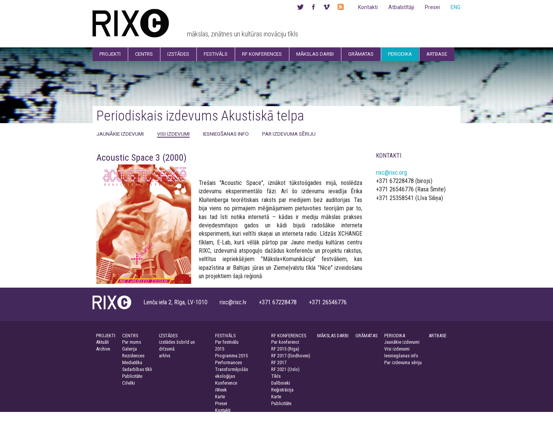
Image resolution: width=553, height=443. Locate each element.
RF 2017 (278, 362)
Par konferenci (285, 342)
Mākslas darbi (315, 54)
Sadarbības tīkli (137, 369)
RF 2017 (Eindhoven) (290, 355)
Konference (226, 383)
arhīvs (164, 355)
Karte (220, 396)
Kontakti (368, 7)
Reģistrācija (282, 390)
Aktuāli (102, 342)
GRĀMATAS (366, 335)
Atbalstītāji (401, 7)
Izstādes (178, 54)
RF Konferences (262, 54)
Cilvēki (128, 383)
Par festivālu (227, 342)
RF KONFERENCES (288, 335)
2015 (219, 349)
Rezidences (133, 355)
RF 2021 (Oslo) (285, 369)
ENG (455, 7)
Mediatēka (132, 362)
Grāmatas (361, 54)
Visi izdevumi (173, 134)
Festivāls (216, 54)
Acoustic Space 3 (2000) (141, 157)
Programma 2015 (231, 355)
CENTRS (130, 335)
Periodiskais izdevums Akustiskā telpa (200, 116)
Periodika (400, 54)
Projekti (110, 54)
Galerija (129, 349)
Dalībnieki (280, 383)
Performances (228, 362)
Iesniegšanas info (226, 134)
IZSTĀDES (168, 335)
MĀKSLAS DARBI (333, 335)
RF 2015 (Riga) (285, 349)
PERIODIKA (394, 335)
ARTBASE (437, 335)
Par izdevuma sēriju (289, 134)
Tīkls (276, 376)
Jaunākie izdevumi (120, 134)
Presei (432, 7)
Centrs (144, 54)
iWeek (221, 390)
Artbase (436, 54)
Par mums (131, 342)
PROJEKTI (105, 335)
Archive (103, 349)
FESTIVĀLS (225, 335)
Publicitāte (132, 376)
